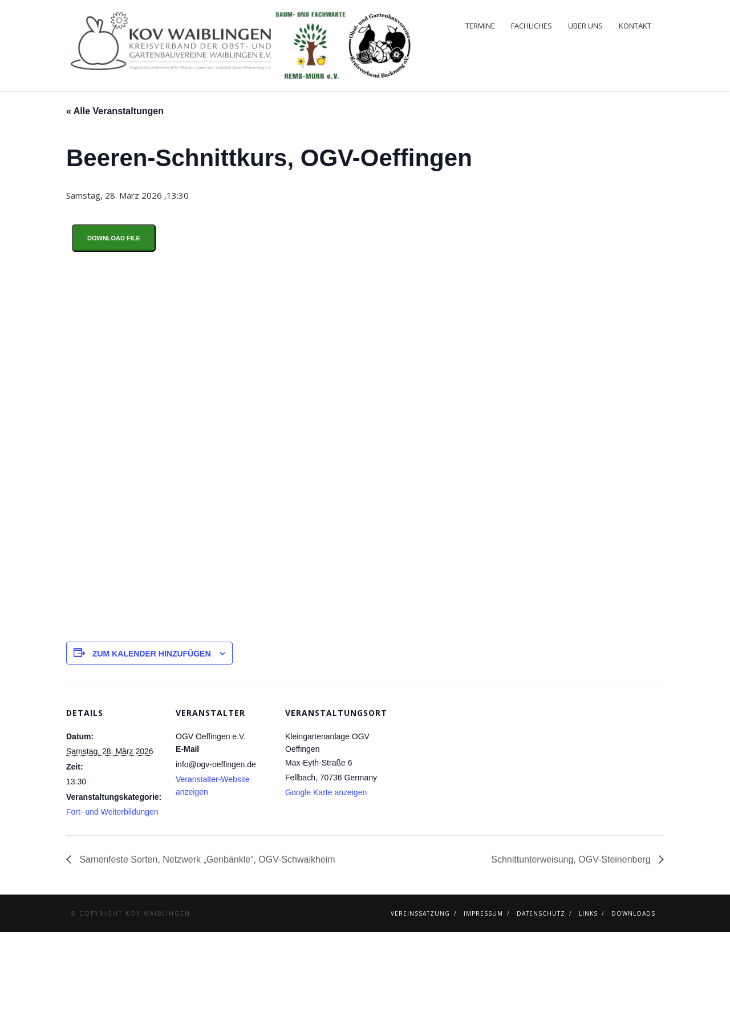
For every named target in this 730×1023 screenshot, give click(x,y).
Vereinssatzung (420, 1004)
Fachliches (531, 26)
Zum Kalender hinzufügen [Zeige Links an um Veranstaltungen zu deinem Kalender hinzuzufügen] (151, 744)
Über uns (585, 26)
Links (588, 1004)
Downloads (633, 1004)
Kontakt (635, 26)
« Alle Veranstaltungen (115, 202)
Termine (480, 26)
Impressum (483, 1004)
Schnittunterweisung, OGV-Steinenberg (572, 950)
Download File (113, 328)
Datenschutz (541, 1004)
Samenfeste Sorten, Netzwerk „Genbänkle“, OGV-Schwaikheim (206, 950)
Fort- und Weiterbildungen (112, 902)
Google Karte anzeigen (326, 883)
